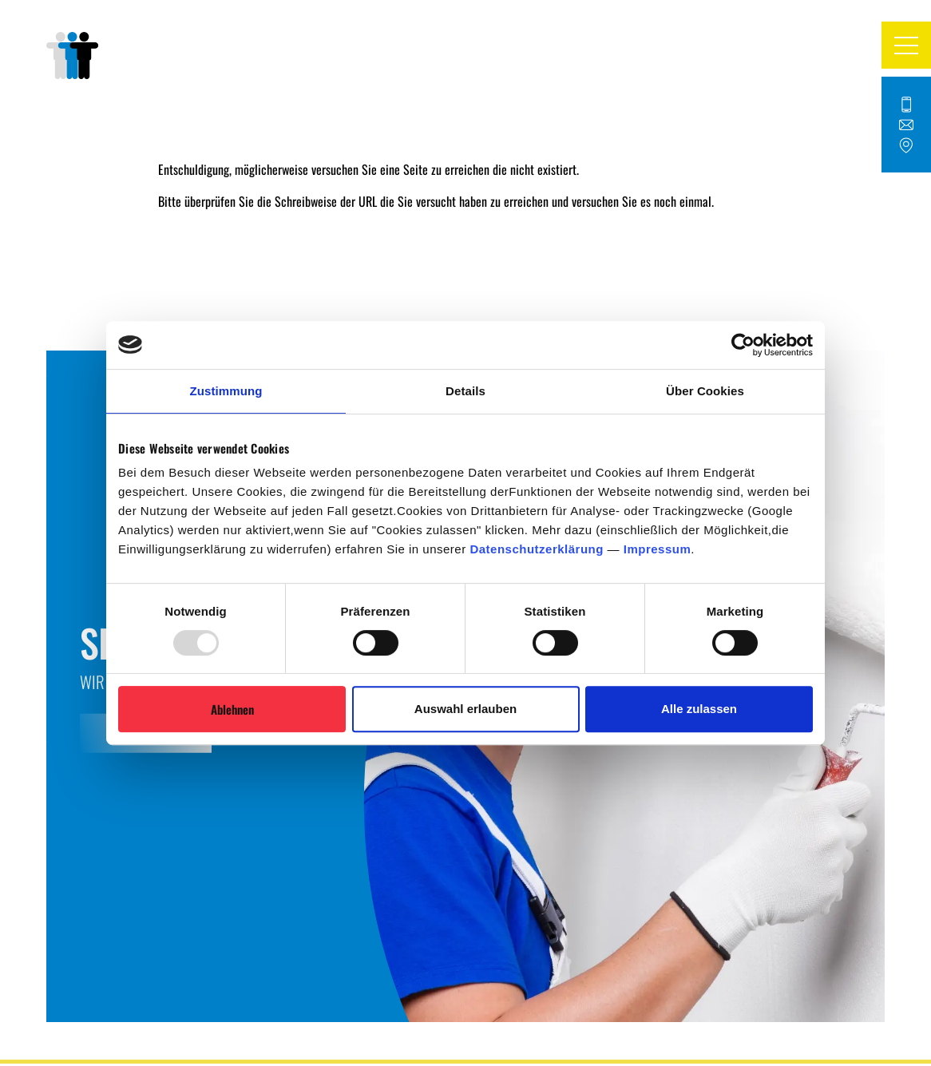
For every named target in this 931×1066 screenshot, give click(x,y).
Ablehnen (232, 709)
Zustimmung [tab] (226, 391)
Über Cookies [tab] (705, 391)
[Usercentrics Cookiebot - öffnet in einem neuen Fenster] (743, 345)
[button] (906, 45)
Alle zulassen (699, 708)
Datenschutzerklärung (536, 549)
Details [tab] (465, 391)
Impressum (657, 549)
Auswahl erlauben (465, 708)
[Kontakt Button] (906, 124)
